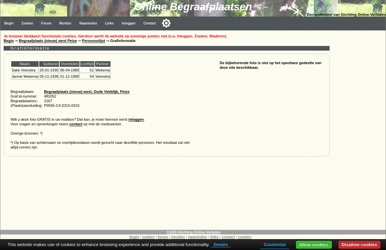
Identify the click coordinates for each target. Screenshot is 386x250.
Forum (46, 23)
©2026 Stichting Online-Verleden (193, 232)
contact (75, 124)
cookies (245, 237)
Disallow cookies (359, 244)
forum (163, 237)
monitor (178, 237)
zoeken (148, 237)
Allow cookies (314, 244)
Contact (150, 23)
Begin (9, 23)
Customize (275, 244)
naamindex (197, 237)
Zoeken (27, 23)
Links (109, 23)
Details (220, 244)
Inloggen (129, 23)
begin (134, 237)
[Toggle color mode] (166, 23)
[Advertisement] (359, 129)
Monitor (65, 23)
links (214, 237)
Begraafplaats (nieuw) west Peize (48, 41)
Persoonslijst (93, 41)
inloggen (136, 119)
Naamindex (88, 23)
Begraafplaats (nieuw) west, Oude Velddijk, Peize (86, 92)
